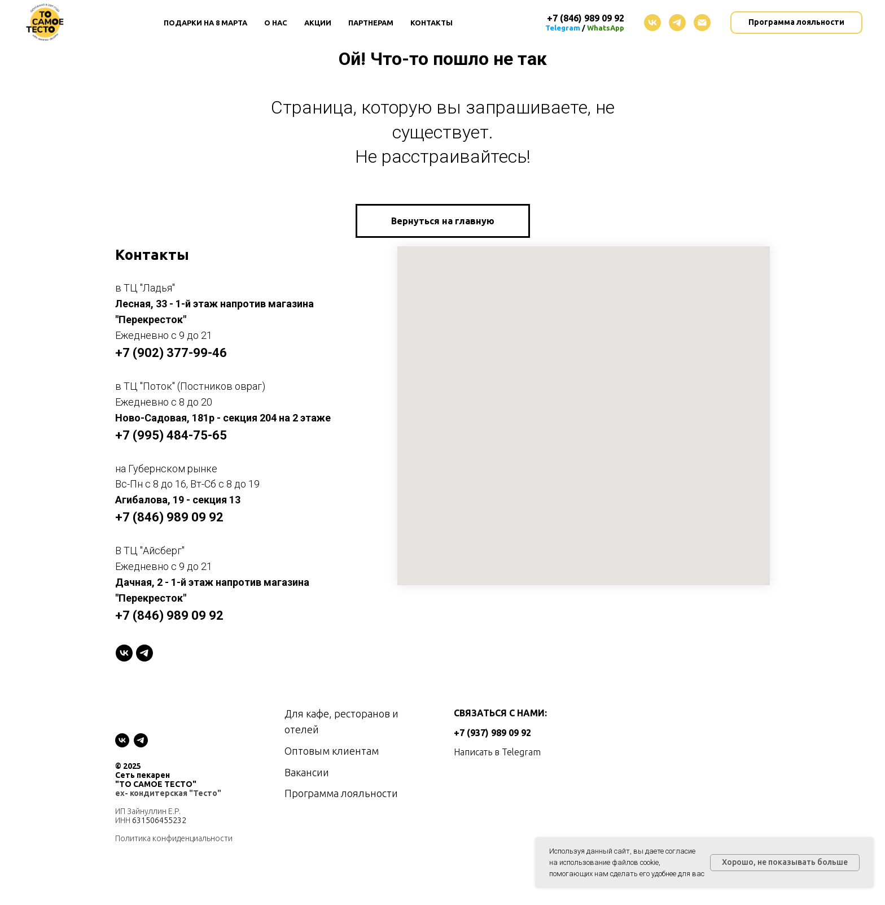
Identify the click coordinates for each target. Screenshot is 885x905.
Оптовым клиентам (331, 750)
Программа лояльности (341, 793)
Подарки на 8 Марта (205, 23)
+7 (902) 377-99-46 (171, 353)
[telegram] (677, 22)
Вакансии (306, 772)
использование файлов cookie (609, 862)
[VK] (124, 653)
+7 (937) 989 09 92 (492, 733)
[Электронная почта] (702, 22)
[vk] (652, 22)
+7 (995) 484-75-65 (171, 435)
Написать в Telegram (497, 752)
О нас (275, 23)
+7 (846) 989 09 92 (169, 517)
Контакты (431, 23)
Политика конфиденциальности (174, 838)
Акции (317, 23)
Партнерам (370, 23)
